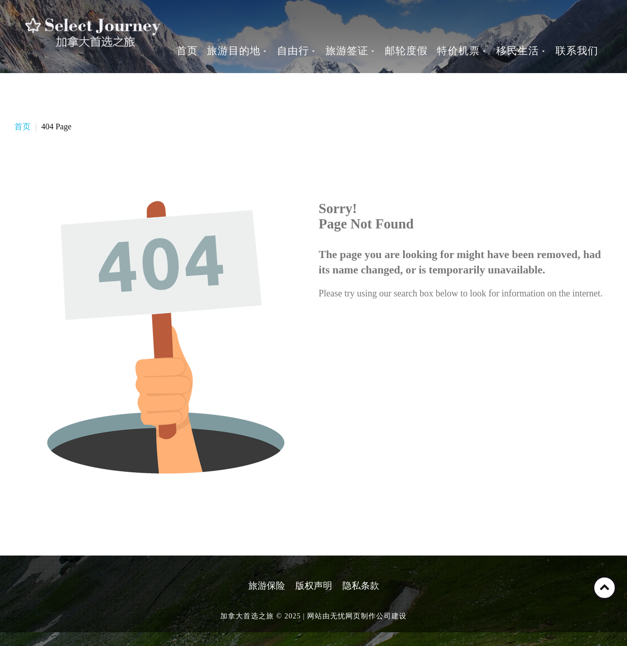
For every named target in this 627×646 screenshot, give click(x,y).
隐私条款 (360, 586)
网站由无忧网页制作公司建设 (357, 616)
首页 (22, 126)
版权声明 (313, 586)
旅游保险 (266, 586)
